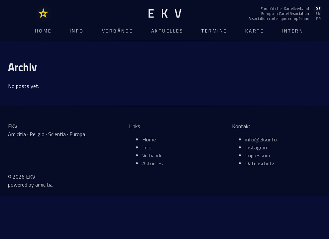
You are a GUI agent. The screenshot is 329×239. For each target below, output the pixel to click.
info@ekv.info (261, 139)
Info (77, 30)
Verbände (117, 30)
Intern (292, 30)
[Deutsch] (285, 9)
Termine (214, 30)
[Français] (285, 19)
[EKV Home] (164, 13)
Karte (254, 30)
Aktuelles (167, 30)
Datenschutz (259, 163)
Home (43, 30)
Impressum (257, 155)
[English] (285, 14)
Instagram (257, 147)
